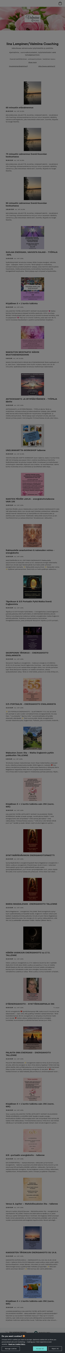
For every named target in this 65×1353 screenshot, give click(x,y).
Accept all (40, 1349)
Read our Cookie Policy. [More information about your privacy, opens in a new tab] (16, 1345)
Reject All (55, 1349)
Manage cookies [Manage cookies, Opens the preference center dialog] (11, 1349)
